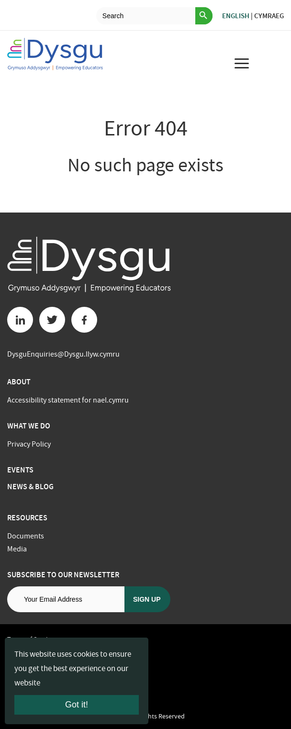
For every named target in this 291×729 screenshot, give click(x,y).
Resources (27, 518)
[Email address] (65, 599)
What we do (28, 426)
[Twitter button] (52, 320)
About (19, 382)
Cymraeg (269, 16)
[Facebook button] (84, 320)
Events (20, 470)
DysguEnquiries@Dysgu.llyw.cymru (63, 354)
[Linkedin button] (20, 320)
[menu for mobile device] (242, 63)
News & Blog (30, 487)
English (235, 16)
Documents (25, 536)
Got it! (76, 704)
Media (17, 549)
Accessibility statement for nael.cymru (68, 400)
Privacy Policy (29, 444)
